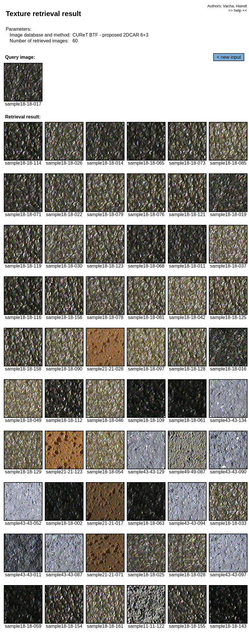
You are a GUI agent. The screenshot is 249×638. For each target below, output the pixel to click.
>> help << (237, 10)
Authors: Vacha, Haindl (227, 6)
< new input (229, 57)
